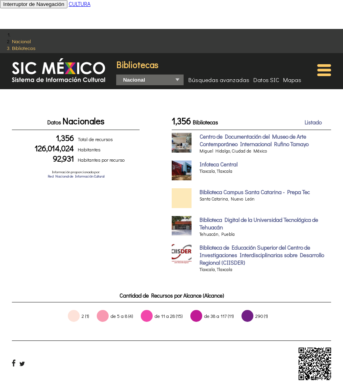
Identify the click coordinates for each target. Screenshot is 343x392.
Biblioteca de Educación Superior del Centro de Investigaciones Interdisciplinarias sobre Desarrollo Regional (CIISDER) (261, 255)
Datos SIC (266, 80)
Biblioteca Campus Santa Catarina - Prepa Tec (254, 192)
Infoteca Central (218, 164)
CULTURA (79, 4)
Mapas (292, 80)
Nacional (21, 41)
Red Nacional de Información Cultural (76, 176)
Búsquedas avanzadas (218, 80)
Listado (313, 122)
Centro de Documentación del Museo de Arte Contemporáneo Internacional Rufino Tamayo (254, 140)
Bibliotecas (23, 47)
